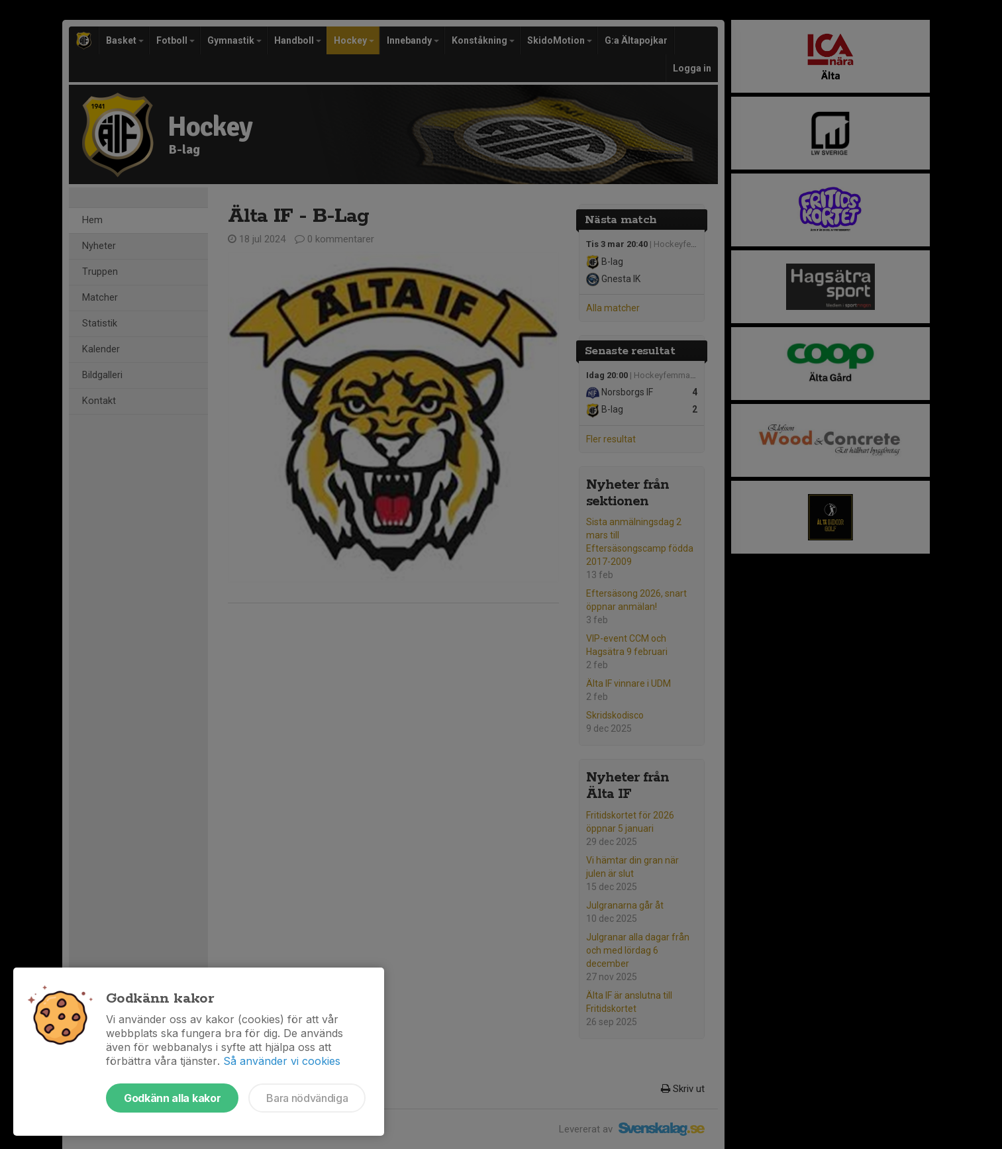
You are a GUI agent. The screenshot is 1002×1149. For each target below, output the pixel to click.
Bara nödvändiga (307, 1098)
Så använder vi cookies (281, 1061)
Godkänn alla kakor (172, 1098)
